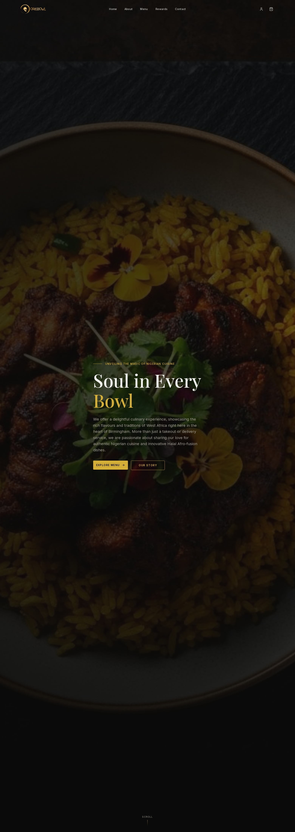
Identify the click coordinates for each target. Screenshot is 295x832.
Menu (144, 9)
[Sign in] (261, 9)
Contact (180, 9)
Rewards (161, 9)
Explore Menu (110, 466)
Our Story (148, 466)
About (129, 9)
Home (113, 9)
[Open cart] (271, 9)
